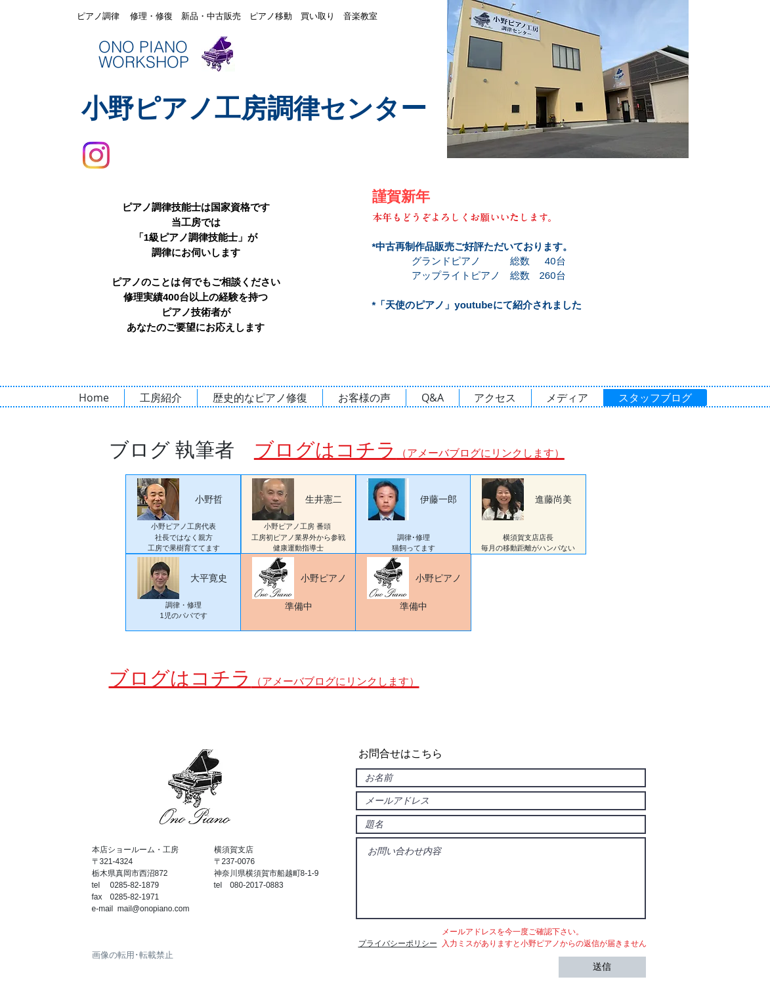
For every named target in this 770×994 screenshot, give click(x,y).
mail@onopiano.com (154, 908)
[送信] (602, 967)
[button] (568, 79)
